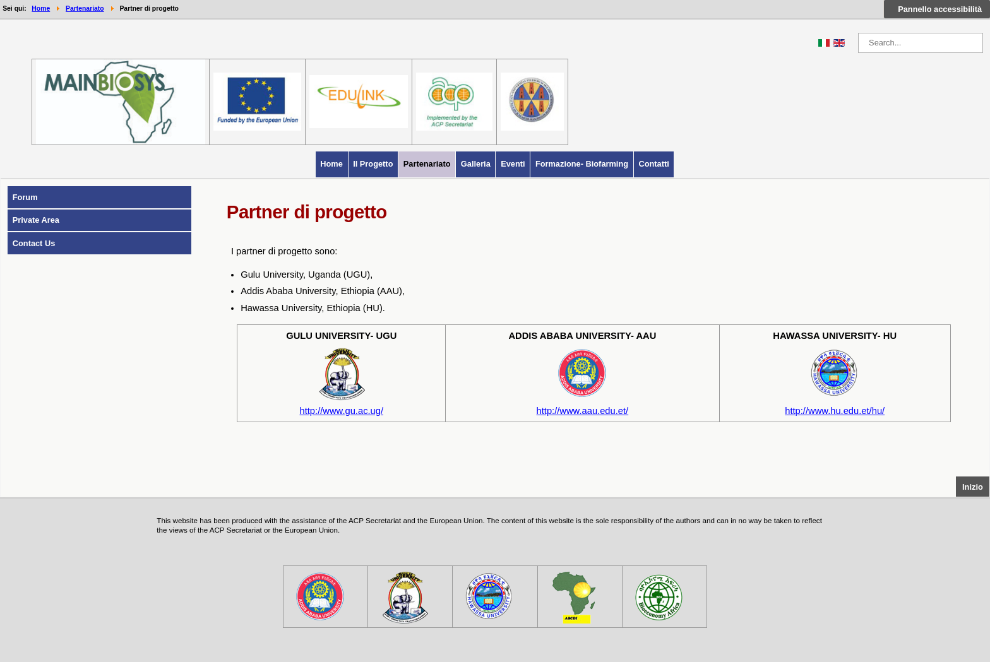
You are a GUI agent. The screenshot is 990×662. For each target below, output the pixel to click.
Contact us (34, 243)
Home (331, 163)
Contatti (653, 163)
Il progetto (373, 163)
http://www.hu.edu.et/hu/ (835, 411)
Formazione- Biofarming (581, 163)
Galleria (476, 163)
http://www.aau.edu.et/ (583, 411)
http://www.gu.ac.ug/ (342, 411)
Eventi (513, 163)
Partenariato (427, 163)
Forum (25, 197)
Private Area (36, 220)
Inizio (975, 486)
